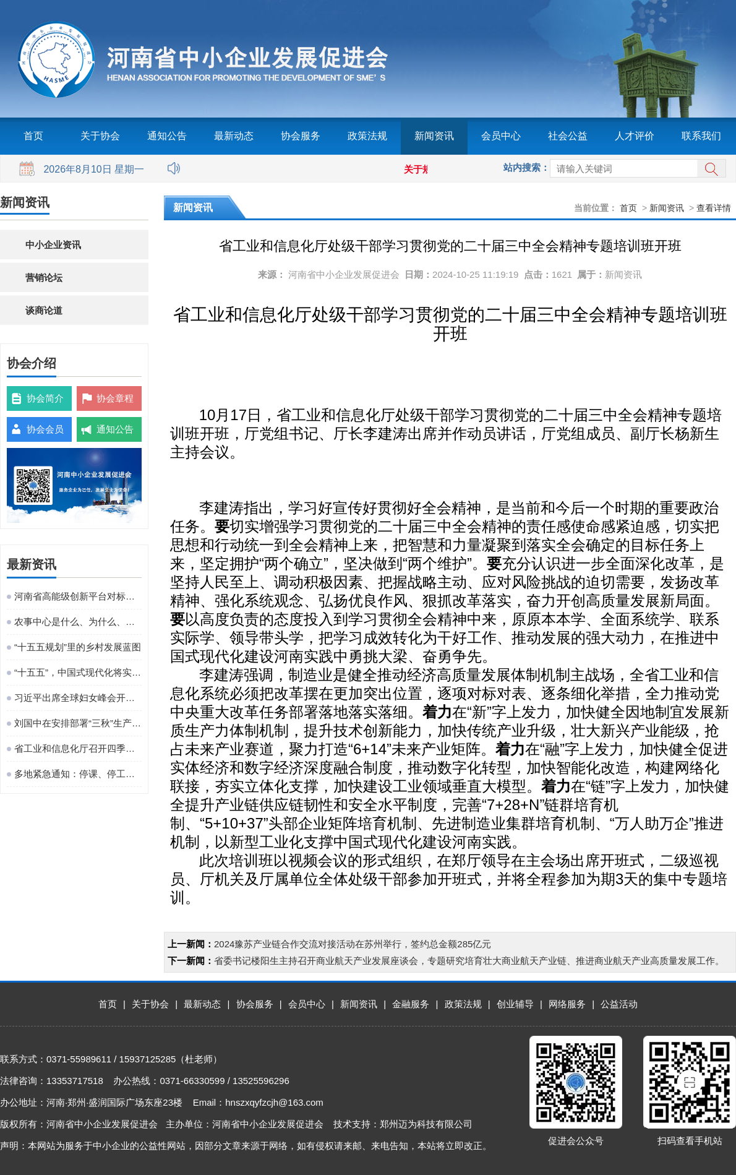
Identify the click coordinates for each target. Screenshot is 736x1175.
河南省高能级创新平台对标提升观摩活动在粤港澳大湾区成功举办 (78, 596)
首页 (33, 136)
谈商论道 (43, 310)
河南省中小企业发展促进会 (344, 274)
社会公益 (568, 136)
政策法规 (367, 136)
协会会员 (45, 429)
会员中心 (501, 136)
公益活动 (619, 1004)
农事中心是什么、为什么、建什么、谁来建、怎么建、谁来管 (78, 621)
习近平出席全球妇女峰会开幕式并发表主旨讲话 (78, 697)
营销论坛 (43, 277)
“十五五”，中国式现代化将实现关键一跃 (78, 672)
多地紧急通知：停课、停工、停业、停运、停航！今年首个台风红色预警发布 (78, 773)
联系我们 (701, 136)
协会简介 (45, 398)
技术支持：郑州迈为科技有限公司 (403, 1124)
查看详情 (713, 208)
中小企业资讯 (53, 244)
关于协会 (100, 136)
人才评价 (634, 136)
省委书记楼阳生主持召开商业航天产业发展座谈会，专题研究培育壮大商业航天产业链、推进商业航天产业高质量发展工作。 (469, 960)
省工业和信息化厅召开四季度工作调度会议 (78, 748)
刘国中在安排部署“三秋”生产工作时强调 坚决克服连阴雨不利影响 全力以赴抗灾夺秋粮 (78, 723)
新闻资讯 (434, 136)
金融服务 (410, 1004)
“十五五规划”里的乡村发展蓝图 (77, 647)
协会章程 (115, 398)
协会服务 (300, 136)
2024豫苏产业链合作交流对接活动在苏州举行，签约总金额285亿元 (352, 944)
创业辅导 (515, 1004)
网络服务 (567, 1004)
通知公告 (167, 136)
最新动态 (234, 136)
